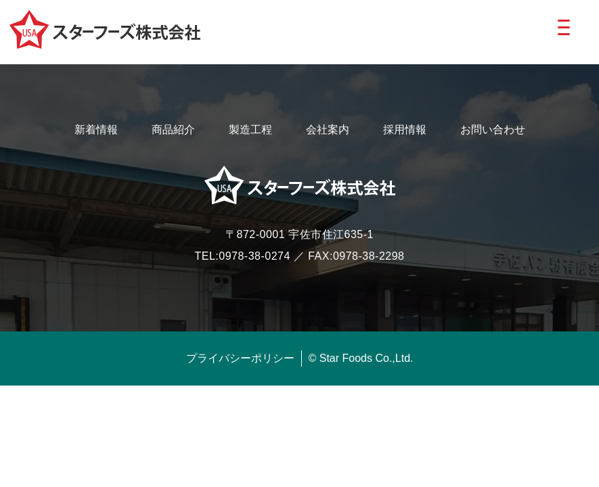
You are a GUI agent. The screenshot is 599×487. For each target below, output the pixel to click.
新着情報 (96, 129)
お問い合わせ (492, 129)
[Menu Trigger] (564, 27)
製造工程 (250, 129)
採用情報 (404, 129)
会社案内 (327, 129)
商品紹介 (173, 129)
